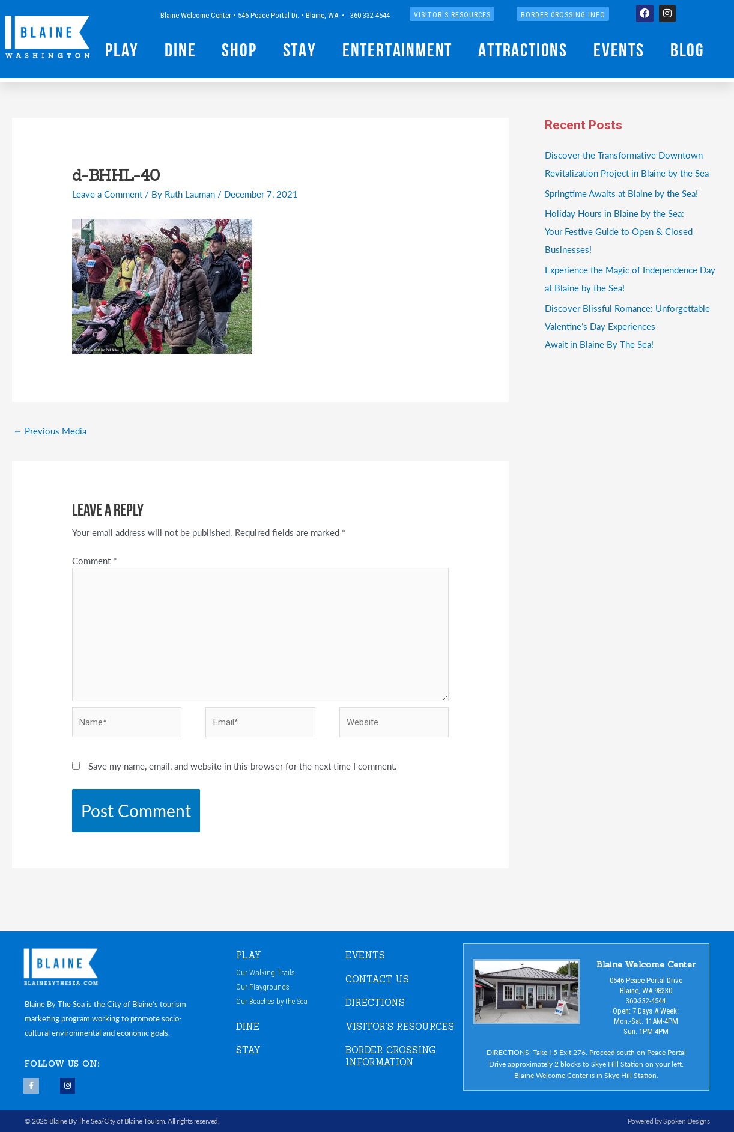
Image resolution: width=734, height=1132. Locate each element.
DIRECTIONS (375, 1002)
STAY (248, 1050)
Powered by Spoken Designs (669, 1121)
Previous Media (49, 430)
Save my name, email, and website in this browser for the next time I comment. (242, 765)
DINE (247, 1026)
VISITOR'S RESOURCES (399, 1026)
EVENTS (365, 955)
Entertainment (397, 52)
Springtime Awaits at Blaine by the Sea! (621, 193)
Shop (239, 52)
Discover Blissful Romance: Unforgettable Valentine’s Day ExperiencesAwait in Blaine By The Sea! (627, 326)
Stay (300, 52)
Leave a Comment (107, 193)
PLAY (248, 955)
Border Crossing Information (390, 1056)
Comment (94, 560)
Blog (687, 52)
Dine (180, 52)
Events (619, 52)
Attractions (523, 52)
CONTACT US (377, 979)
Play (122, 52)
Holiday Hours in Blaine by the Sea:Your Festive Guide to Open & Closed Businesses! (619, 231)
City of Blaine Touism (134, 1121)
